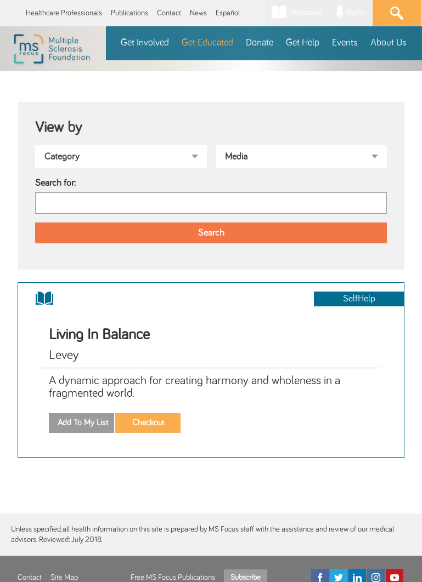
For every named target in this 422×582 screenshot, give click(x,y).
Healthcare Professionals (64, 13)
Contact (169, 13)
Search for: (55, 183)
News (198, 13)
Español (228, 13)
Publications (129, 13)
